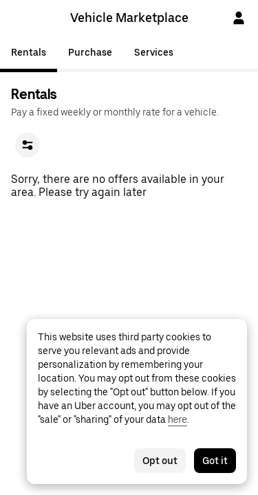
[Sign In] (239, 18)
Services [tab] (153, 52)
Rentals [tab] (28, 52)
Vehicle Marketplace (129, 17)
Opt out (160, 460)
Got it (215, 460)
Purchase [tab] (90, 52)
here (177, 419)
